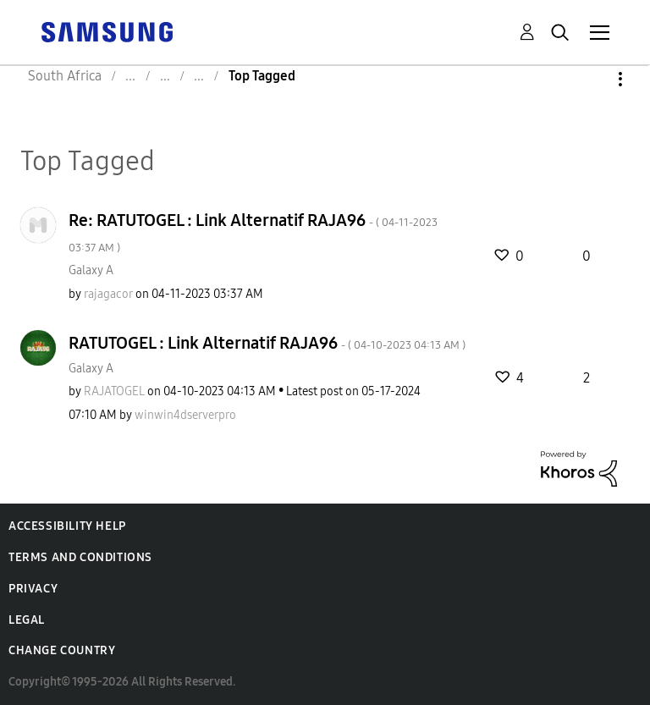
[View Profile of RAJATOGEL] (114, 391)
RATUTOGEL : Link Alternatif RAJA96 (267, 343)
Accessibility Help (67, 526)
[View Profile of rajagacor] (108, 294)
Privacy (33, 588)
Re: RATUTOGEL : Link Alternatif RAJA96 (253, 232)
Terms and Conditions (80, 557)
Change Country (61, 650)
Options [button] (591, 79)
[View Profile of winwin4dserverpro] (185, 415)
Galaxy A (91, 270)
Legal (26, 620)
